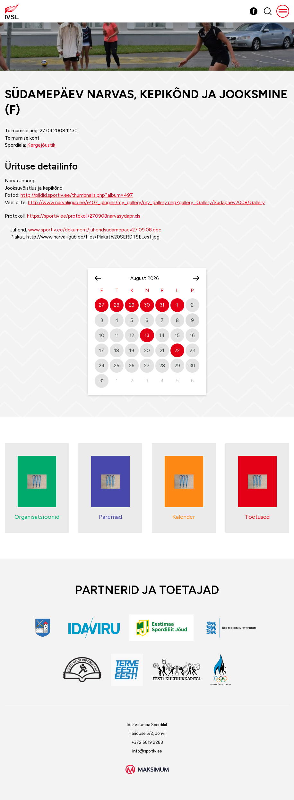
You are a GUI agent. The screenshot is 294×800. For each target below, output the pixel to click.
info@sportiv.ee (147, 751)
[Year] (155, 278)
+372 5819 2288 (147, 742)
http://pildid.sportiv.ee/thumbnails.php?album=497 (77, 195)
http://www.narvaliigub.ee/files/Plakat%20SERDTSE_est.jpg (93, 237)
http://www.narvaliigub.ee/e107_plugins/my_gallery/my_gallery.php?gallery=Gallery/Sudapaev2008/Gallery (146, 202)
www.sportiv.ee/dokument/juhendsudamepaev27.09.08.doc (94, 230)
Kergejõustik (41, 145)
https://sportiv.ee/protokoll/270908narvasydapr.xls (83, 216)
